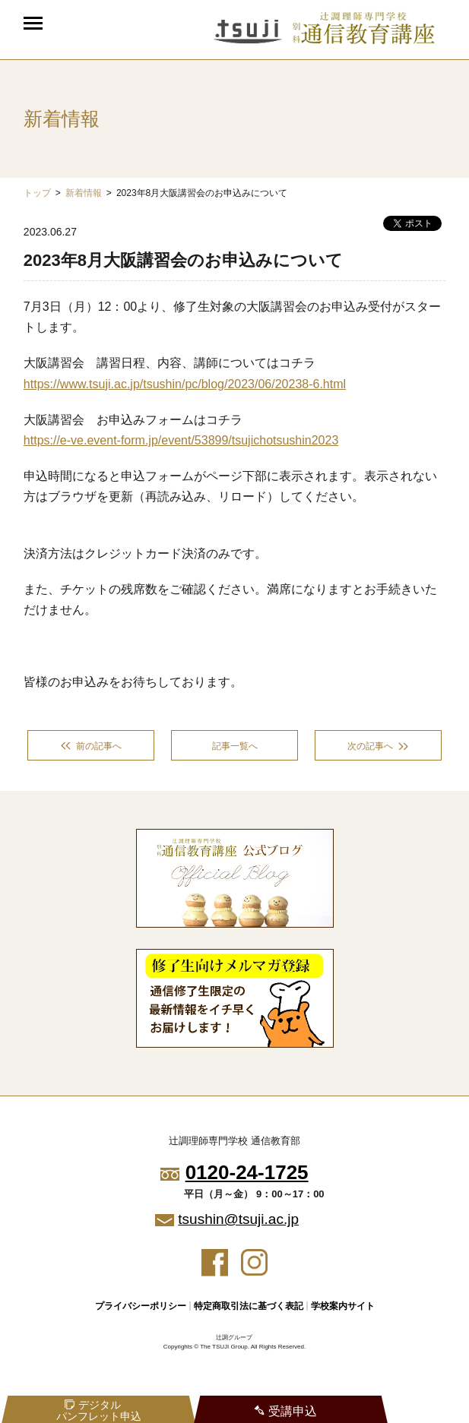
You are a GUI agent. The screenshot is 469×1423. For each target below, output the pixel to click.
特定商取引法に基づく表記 (248, 1306)
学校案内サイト (343, 1306)
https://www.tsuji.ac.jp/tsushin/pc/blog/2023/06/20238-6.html (185, 384)
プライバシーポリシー (140, 1306)
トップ (37, 193)
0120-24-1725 (247, 1172)
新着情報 (83, 193)
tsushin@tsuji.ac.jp (238, 1219)
